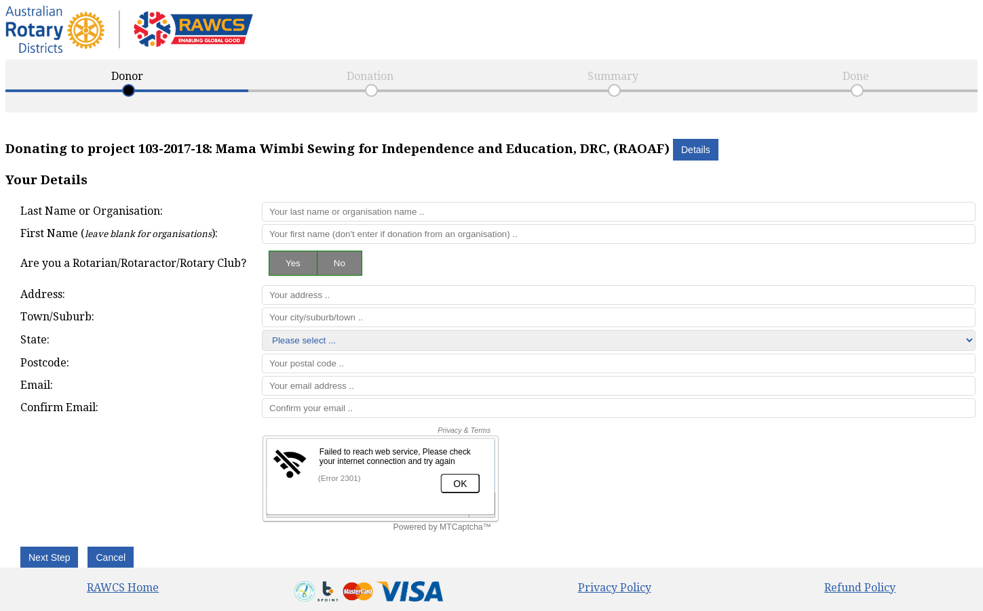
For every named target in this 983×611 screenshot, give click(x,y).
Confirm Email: (59, 407)
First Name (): (119, 233)
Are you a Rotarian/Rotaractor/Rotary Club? (133, 263)
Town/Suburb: (57, 316)
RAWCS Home (123, 587)
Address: (42, 294)
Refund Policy (859, 587)
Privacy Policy (614, 587)
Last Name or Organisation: (91, 211)
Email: (36, 385)
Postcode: (44, 362)
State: (35, 339)
